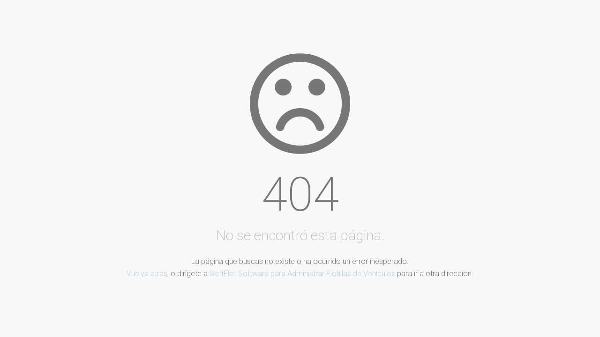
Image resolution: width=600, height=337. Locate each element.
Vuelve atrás (147, 273)
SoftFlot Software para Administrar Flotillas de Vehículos (302, 273)
